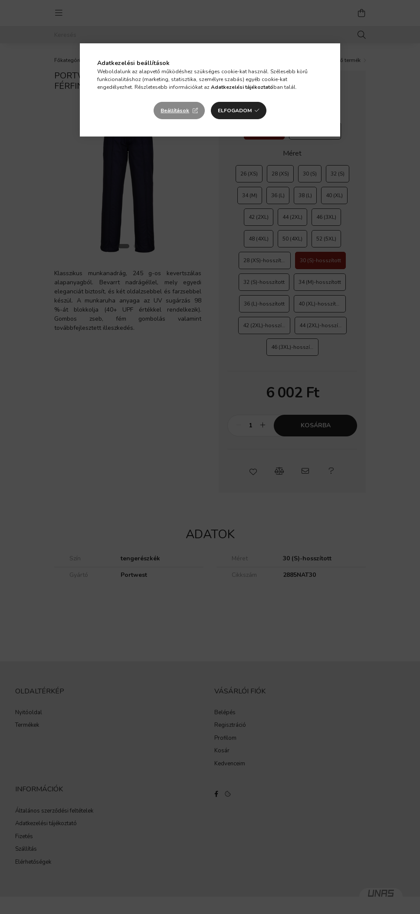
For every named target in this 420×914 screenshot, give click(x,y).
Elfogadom (235, 110)
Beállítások (175, 110)
